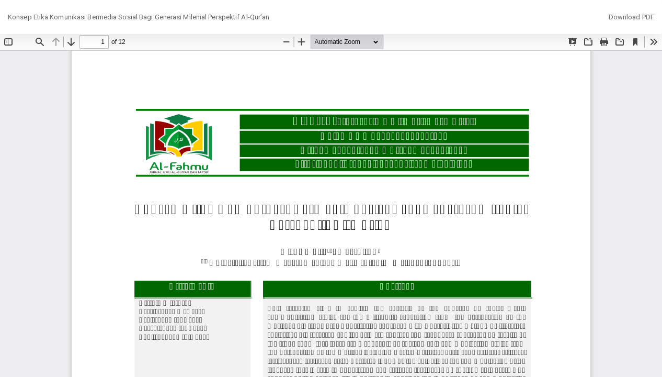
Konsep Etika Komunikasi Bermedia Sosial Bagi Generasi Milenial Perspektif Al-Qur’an (138, 17)
